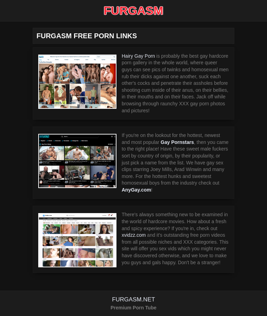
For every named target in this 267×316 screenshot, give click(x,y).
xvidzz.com (134, 235)
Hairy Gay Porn (138, 56)
